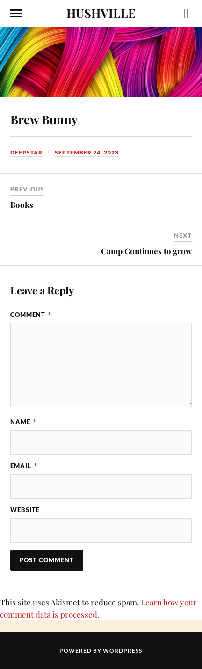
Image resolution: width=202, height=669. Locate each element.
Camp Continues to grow (146, 251)
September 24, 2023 (87, 152)
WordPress (122, 650)
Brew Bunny (44, 119)
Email (23, 466)
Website (25, 510)
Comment (30, 314)
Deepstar (26, 152)
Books (21, 204)
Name (23, 422)
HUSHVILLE (101, 13)
